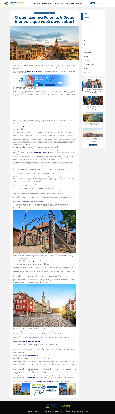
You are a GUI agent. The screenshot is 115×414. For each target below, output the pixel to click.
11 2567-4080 (59, 411)
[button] (93, 145)
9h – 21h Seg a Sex (82, 411)
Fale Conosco (79, 3)
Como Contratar (69, 3)
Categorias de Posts (47, 3)
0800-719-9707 (48, 411)
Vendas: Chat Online (34, 411)
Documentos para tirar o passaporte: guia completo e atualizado (93, 107)
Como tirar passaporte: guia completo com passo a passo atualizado (93, 91)
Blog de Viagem (36, 3)
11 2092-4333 (70, 411)
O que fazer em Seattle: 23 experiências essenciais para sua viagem (93, 139)
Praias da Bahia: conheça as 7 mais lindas (93, 123)
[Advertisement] (44, 108)
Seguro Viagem (59, 3)
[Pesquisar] (103, 3)
